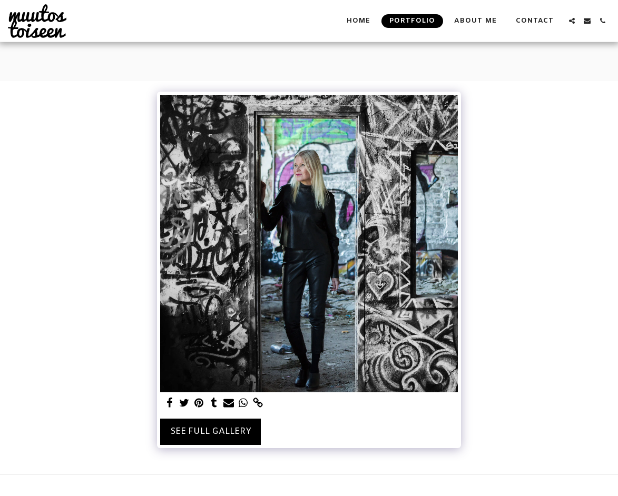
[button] (572, 20)
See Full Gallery (210, 431)
